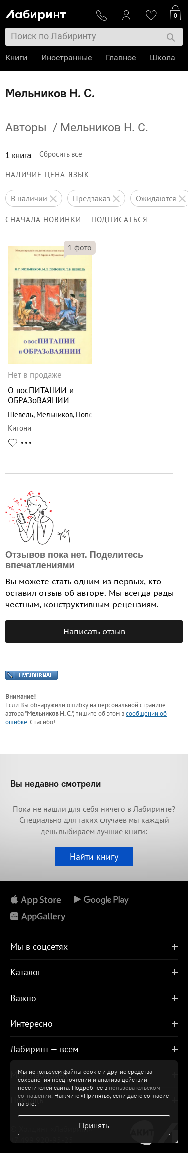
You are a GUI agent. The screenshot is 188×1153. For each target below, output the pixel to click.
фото (80, 247)
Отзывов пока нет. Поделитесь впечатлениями (74, 560)
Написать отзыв (94, 631)
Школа (162, 57)
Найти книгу (94, 856)
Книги (16, 57)
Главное (121, 57)
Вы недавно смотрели (55, 783)
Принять (94, 1125)
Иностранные (66, 57)
